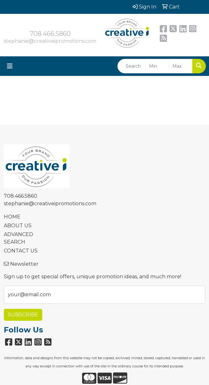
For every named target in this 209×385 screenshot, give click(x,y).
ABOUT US (18, 226)
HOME (12, 217)
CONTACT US (21, 251)
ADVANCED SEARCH (18, 238)
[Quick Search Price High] (181, 66)
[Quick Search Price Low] (157, 66)
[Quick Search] (131, 66)
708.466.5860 (50, 33)
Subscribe (23, 315)
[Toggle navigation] (9, 66)
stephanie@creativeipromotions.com (50, 41)
